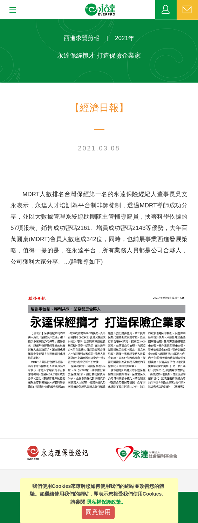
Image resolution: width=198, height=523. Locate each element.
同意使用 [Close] (98, 512)
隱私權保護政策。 (106, 502)
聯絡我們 (187, 10)
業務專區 (166, 10)
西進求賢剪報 (82, 38)
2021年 (124, 38)
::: (2, 23)
